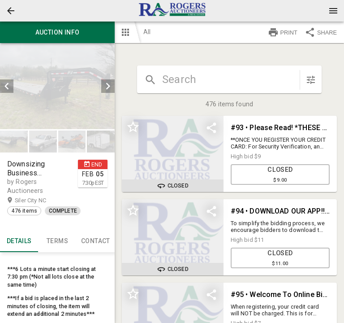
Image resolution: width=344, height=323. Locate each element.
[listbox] (57, 86)
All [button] (146, 31)
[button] (11, 11)
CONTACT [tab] (96, 241)
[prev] (6, 86)
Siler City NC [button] (39, 200)
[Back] (11, 11)
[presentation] (172, 11)
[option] (57, 86)
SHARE (321, 32)
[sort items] (311, 80)
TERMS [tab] (57, 241)
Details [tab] (19, 241)
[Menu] (333, 11)
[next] (108, 86)
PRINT (282, 32)
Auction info (57, 32)
